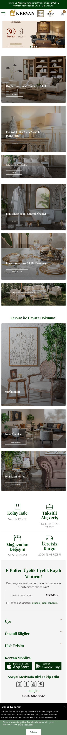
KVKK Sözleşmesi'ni (21, 603)
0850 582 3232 (33, 696)
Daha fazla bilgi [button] (25, 725)
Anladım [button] (33, 732)
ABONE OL (52, 595)
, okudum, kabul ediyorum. (32, 603)
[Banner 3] (33, 34)
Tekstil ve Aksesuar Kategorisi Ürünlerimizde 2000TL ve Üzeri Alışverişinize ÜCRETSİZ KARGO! (33, 4)
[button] (30, 47)
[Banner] (33, 79)
